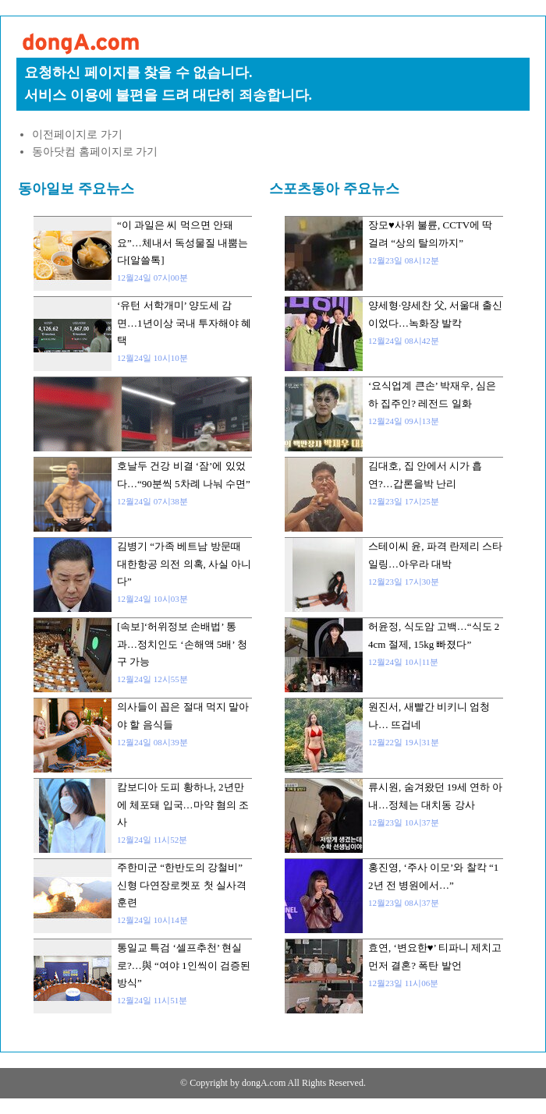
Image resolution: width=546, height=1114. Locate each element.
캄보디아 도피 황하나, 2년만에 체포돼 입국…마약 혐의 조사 (183, 804)
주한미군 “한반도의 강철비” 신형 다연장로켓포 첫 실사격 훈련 (181, 884)
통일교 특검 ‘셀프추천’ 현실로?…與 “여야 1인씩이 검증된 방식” (183, 965)
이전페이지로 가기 (77, 134)
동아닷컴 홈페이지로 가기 (95, 151)
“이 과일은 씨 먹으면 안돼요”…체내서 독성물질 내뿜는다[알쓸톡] (182, 242)
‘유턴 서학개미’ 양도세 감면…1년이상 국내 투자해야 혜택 (184, 322)
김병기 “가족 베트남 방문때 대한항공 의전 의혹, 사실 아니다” (184, 563)
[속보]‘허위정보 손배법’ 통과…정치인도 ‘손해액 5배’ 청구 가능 (182, 644)
